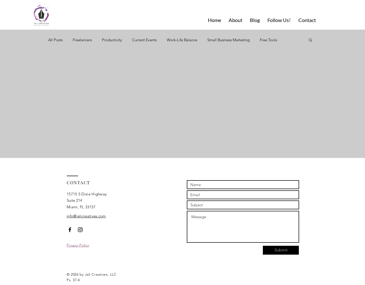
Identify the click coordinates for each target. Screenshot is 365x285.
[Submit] (281, 250)
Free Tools (268, 39)
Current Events (144, 39)
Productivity (112, 39)
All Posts (55, 39)
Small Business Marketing (228, 39)
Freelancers (82, 39)
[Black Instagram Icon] (80, 230)
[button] (310, 40)
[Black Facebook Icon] (70, 230)
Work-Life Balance (182, 39)
